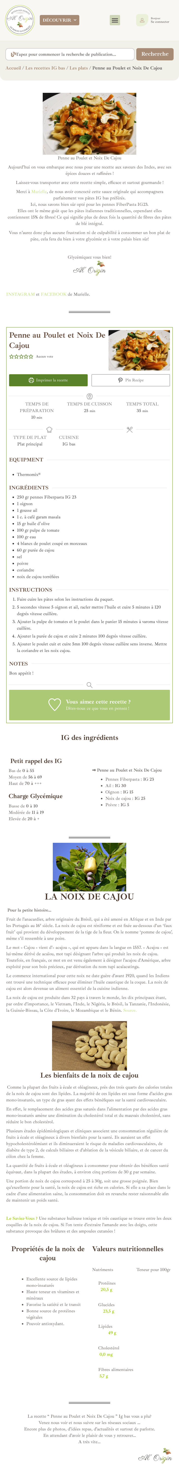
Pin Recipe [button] (131, 380)
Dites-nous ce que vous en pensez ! (97, 708)
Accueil (13, 68)
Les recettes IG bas (45, 68)
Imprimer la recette (48, 380)
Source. (130, 1010)
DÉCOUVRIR (59, 20)
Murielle (38, 191)
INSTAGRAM (20, 294)
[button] (115, 20)
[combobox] (69, 54)
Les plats (78, 68)
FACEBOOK (54, 294)
